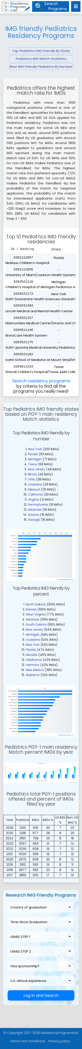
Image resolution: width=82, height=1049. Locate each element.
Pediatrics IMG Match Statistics (41, 58)
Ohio (31, 479)
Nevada (31, 655)
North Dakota (36, 604)
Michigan (35, 459)
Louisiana (35, 484)
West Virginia (35, 614)
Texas (32, 464)
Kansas (31, 609)
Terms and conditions (27, 1041)
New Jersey (36, 469)
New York (35, 449)
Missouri (34, 489)
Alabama (33, 675)
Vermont (32, 665)
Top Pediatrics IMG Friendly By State (41, 50)
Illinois (32, 474)
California (35, 494)
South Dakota (36, 624)
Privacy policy (59, 1041)
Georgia (34, 519)
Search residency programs (41, 381)
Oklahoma (34, 660)
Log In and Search (41, 995)
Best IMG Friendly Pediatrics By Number (41, 66)
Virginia (33, 499)
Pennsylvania (38, 504)
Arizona (33, 514)
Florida (33, 454)
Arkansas (35, 509)
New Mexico (35, 670)
